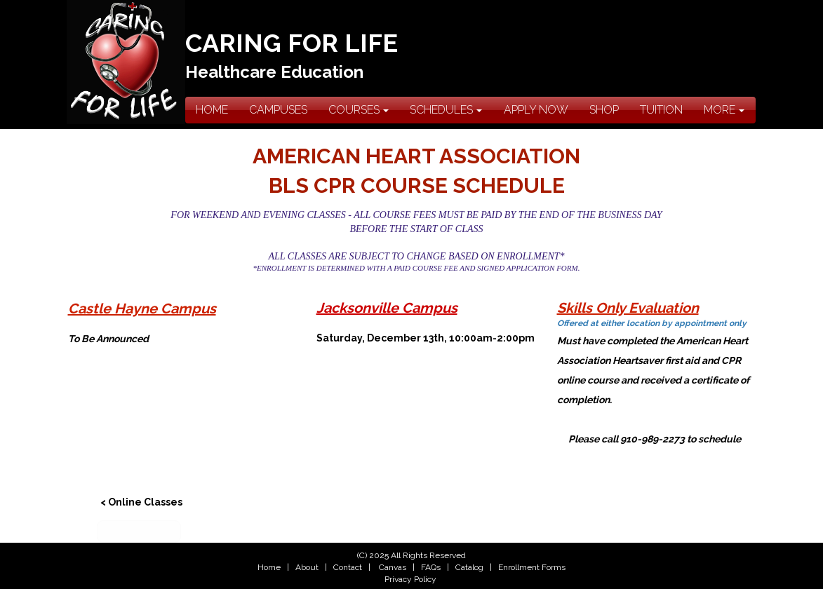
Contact (346, 567)
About (307, 567)
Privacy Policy (410, 579)
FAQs (431, 567)
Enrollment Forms (532, 567)
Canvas (392, 567)
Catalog (469, 567)
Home (269, 567)
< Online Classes (141, 502)
